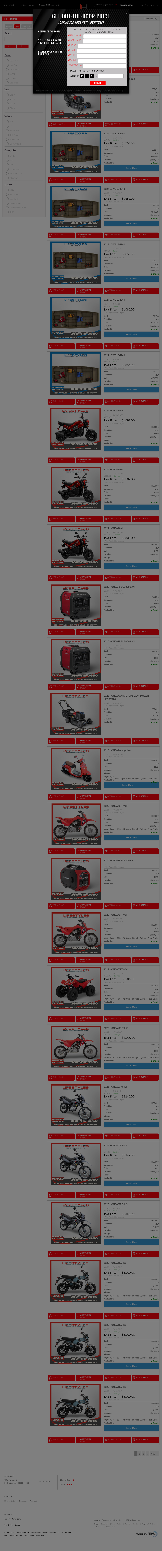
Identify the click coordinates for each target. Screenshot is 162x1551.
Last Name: (75, 40)
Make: (72, 55)
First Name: (75, 35)
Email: (72, 50)
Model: (73, 60)
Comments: (75, 65)
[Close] (126, 13)
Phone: (73, 45)
